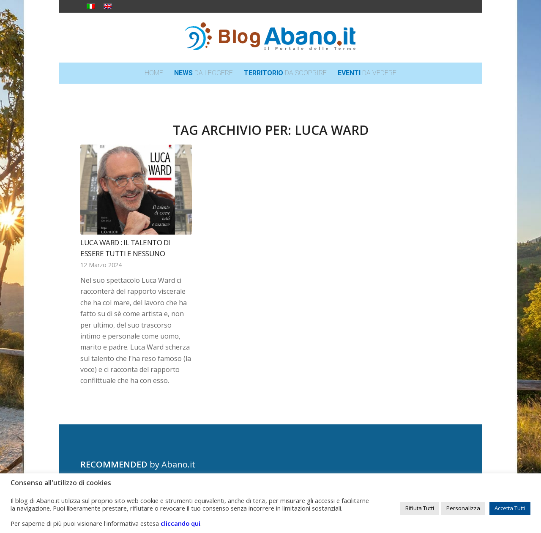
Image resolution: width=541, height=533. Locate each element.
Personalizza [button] (463, 508)
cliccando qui (180, 523)
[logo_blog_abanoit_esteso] (270, 38)
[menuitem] (154, 73)
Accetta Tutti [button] (510, 508)
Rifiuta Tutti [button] (419, 508)
